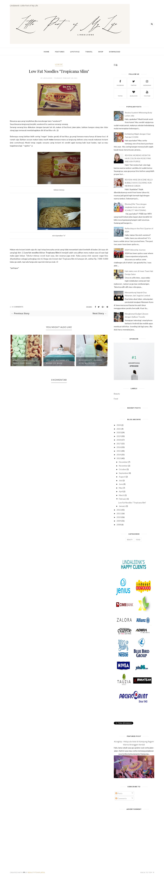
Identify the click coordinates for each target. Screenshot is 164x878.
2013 (119, 458)
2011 (119, 513)
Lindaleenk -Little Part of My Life (24, 5)
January (122, 506)
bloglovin (133, 93)
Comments (121, 798)
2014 (119, 454)
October (122, 469)
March (121, 495)
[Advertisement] (134, 830)
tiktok (120, 93)
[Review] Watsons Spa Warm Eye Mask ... (58, 361)
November (123, 466)
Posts (118, 793)
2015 (119, 451)
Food (116, 398)
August (122, 477)
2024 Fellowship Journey (135, 250)
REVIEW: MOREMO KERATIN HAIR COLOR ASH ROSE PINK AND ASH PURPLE (138, 158)
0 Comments (17, 307)
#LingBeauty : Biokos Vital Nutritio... (90, 361)
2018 (119, 440)
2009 (119, 521)
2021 (119, 429)
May (120, 488)
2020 (119, 432)
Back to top (147, 872)
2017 (119, 443)
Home (46, 52)
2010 (119, 517)
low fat (59, 64)
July (120, 480)
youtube (147, 93)
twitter (133, 82)
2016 (119, 447)
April (121, 491)
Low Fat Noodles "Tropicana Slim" (132, 502)
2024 (119, 425)
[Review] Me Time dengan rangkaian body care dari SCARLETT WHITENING (136, 207)
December (123, 462)
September (123, 473)
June (121, 484)
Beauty (117, 394)
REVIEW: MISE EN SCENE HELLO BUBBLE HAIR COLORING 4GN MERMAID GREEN (139, 182)
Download (114, 52)
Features (59, 52)
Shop (100, 52)
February (122, 499)
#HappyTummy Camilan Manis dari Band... (25, 361)
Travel (88, 52)
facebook (120, 82)
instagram (147, 82)
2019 (119, 436)
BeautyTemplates (36, 872)
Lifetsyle (75, 52)
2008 (119, 524)
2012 (119, 510)
